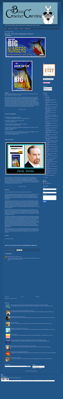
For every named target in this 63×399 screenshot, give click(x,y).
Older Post (37, 296)
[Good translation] (3, 379)
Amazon (24, 109)
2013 (45, 177)
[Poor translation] (7, 379)
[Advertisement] (22, 287)
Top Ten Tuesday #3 (14, 334)
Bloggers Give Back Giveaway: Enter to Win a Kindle (19, 328)
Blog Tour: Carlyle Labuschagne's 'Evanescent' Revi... (50, 130)
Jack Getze (10, 256)
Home (5, 28)
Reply (9, 260)
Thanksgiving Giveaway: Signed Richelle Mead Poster (19, 351)
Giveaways (10, 28)
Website (19, 186)
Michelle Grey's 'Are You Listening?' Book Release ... (50, 109)
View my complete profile (47, 183)
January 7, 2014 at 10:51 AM (16, 256)
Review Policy (27, 28)
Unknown (45, 181)
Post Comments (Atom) (13, 298)
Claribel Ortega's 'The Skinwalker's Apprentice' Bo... (50, 111)
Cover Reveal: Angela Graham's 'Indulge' (51, 140)
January (46, 98)
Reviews (21, 28)
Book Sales (16, 28)
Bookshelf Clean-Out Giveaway (16, 357)
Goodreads (20, 109)
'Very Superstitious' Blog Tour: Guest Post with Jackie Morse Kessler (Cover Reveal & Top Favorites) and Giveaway (29, 304)
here (9, 245)
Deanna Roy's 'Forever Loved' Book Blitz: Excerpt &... (50, 154)
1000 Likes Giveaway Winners (50, 175)
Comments (46, 89)
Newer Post (7, 296)
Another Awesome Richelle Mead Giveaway (18, 316)
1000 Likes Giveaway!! (14, 322)
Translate (39, 368)
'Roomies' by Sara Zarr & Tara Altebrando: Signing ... (50, 160)
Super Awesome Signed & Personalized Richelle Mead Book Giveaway (22, 310)
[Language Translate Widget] (38, 367)
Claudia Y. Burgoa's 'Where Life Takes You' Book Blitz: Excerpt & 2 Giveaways (23, 345)
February (46, 97)
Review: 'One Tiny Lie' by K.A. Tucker (51, 106)
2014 (45, 94)
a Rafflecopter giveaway (9, 238)
